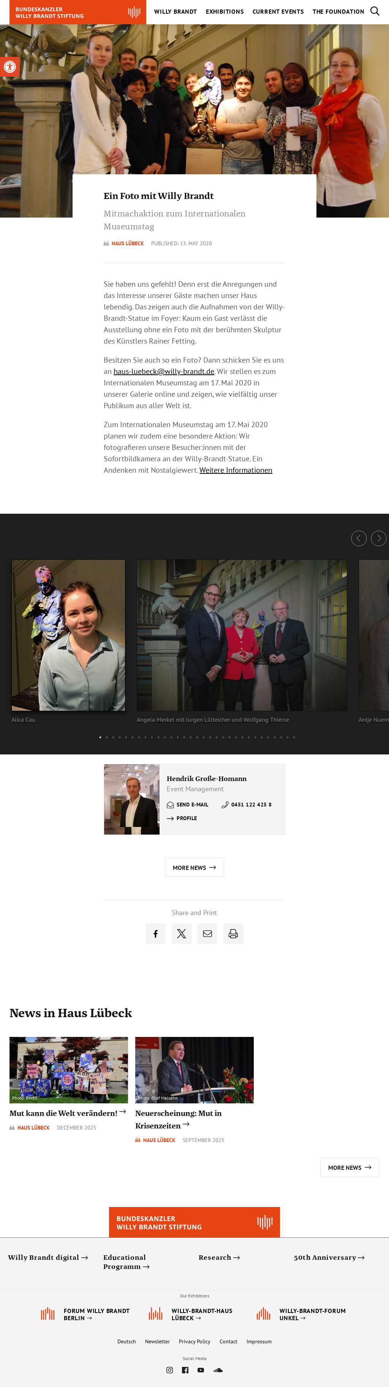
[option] (236, 634)
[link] (10, 67)
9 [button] (152, 737)
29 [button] (281, 737)
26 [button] (262, 737)
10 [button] (158, 737)
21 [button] (229, 737)
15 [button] (190, 737)
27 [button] (268, 737)
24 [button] (249, 737)
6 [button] (132, 737)
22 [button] (236, 737)
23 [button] (242, 737)
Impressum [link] (259, 1341)
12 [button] (171, 737)
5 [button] (126, 737)
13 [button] (178, 737)
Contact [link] (228, 1341)
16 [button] (197, 737)
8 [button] (145, 737)
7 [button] (139, 737)
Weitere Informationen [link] (235, 470)
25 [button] (255, 737)
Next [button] (379, 538)
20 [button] (223, 737)
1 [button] (100, 737)
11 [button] (165, 737)
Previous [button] (359, 538)
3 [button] (113, 737)
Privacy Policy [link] (194, 1341)
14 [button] (184, 737)
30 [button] (287, 737)
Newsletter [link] (157, 1341)
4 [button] (119, 737)
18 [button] (210, 737)
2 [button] (107, 737)
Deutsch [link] (126, 1341)
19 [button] (216, 737)
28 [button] (274, 737)
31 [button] (294, 737)
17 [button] (203, 737)
